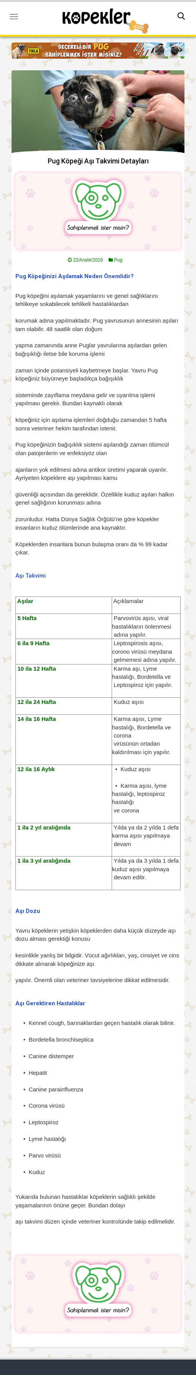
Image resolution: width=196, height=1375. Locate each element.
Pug (118, 260)
